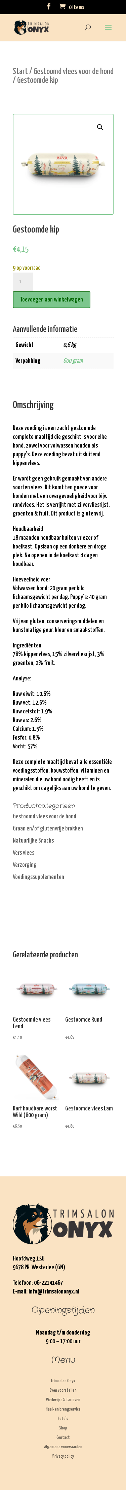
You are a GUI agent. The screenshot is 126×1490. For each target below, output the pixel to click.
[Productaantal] (23, 282)
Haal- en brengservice (63, 1409)
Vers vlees (23, 853)
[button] (100, 127)
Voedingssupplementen (38, 877)
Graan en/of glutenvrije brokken (48, 828)
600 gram (73, 361)
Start (20, 72)
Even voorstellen (63, 1390)
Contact (63, 1437)
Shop (63, 1428)
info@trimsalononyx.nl (54, 1291)
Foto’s (63, 1419)
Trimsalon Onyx (63, 1381)
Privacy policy (63, 1456)
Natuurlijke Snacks (33, 841)
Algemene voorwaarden (63, 1447)
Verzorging (25, 865)
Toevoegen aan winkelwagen (51, 299)
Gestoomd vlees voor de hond (74, 72)
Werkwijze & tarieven (63, 1400)
